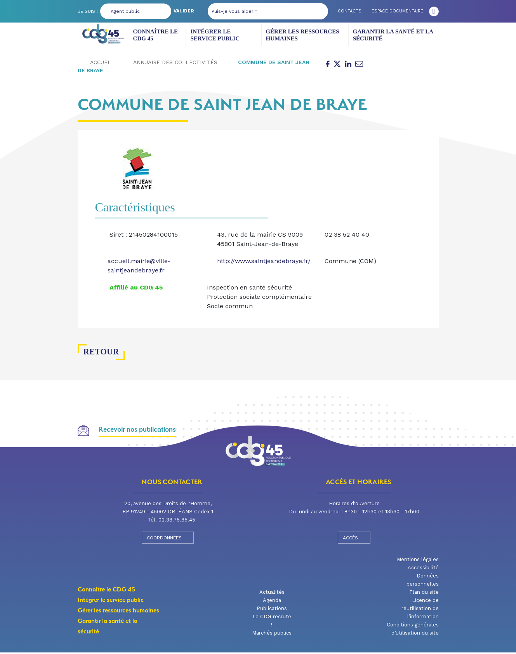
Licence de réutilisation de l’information (420, 610)
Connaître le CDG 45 (159, 35)
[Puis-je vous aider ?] (256, 11)
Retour (98, 353)
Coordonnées (168, 539)
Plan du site (424, 593)
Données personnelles (423, 581)
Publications (272, 610)
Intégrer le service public (225, 35)
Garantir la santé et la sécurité (389, 35)
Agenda (272, 602)
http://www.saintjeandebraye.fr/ (264, 262)
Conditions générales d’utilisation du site (413, 630)
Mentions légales (418, 561)
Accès (354, 539)
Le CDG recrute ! (271, 622)
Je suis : (88, 11)
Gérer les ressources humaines (300, 35)
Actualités (272, 593)
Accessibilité (423, 569)
